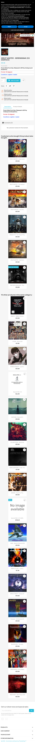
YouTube (6, 719)
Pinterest (13, 85)
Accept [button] (25, 26)
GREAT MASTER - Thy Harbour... (17, 184)
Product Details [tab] (17, 106)
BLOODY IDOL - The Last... (17, 644)
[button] (33, 2)
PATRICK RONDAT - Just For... (17, 366)
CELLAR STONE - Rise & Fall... (17, 442)
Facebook (2, 719)
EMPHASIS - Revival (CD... (17, 417)
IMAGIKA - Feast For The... (17, 493)
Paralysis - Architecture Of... (18, 619)
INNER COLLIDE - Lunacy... (17, 568)
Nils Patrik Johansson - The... (17, 285)
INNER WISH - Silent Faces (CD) (17, 694)
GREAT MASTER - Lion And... (17, 209)
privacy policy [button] (16, 20)
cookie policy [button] (6, 8)
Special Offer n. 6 (17, 392)
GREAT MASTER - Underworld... (17, 159)
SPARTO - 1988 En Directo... (17, 316)
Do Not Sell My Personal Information (16, 16)
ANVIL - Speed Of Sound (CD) (17, 543)
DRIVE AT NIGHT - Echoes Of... (17, 593)
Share (6, 85)
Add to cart (13, 81)
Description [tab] (7, 106)
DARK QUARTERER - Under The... (17, 467)
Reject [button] (9, 26)
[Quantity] (3, 80)
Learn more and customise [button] (17, 30)
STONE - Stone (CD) (17, 341)
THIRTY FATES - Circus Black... (17, 669)
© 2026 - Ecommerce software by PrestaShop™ (13, 741)
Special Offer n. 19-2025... (17, 518)
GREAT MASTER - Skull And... (18, 260)
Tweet (10, 85)
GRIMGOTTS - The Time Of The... (17, 235)
